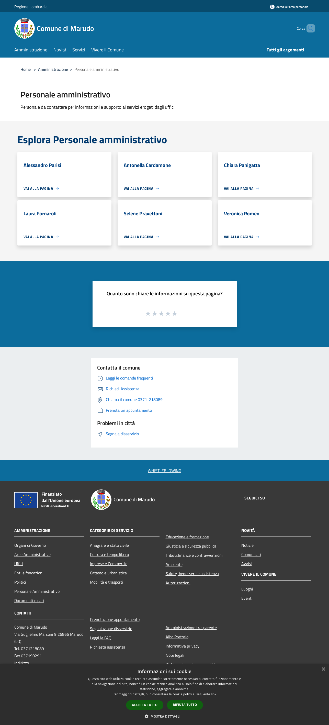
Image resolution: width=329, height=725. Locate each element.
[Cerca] (309, 28)
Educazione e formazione (187, 537)
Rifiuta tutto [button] (185, 704)
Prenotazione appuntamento (115, 619)
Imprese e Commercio (108, 564)
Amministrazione (53, 69)
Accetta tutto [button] (144, 705)
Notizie (247, 545)
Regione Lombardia (31, 7)
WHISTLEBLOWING (164, 470)
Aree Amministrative (32, 554)
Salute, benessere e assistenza (192, 574)
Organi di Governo (30, 545)
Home (25, 69)
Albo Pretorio (177, 637)
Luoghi (247, 589)
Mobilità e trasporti (106, 582)
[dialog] (164, 694)
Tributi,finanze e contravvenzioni (194, 555)
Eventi (247, 598)
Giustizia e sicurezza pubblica (191, 546)
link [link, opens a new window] (213, 694)
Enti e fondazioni (28, 573)
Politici (20, 582)
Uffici (18, 564)
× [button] (323, 669)
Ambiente (174, 564)
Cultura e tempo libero (109, 554)
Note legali (175, 655)
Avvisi (246, 564)
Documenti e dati (29, 600)
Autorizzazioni (178, 583)
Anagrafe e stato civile (109, 545)
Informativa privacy (182, 646)
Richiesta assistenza (107, 647)
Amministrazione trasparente (191, 627)
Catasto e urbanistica (108, 573)
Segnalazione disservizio (111, 629)
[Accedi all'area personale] (289, 7)
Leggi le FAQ (100, 638)
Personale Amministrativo (37, 591)
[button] (165, 716)
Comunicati (251, 554)
